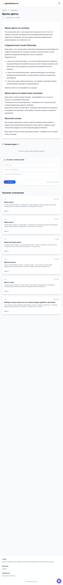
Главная (4, 10)
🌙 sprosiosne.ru (10, 3)
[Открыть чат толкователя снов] (59, 581)
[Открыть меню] (59, 3)
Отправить (9, 182)
